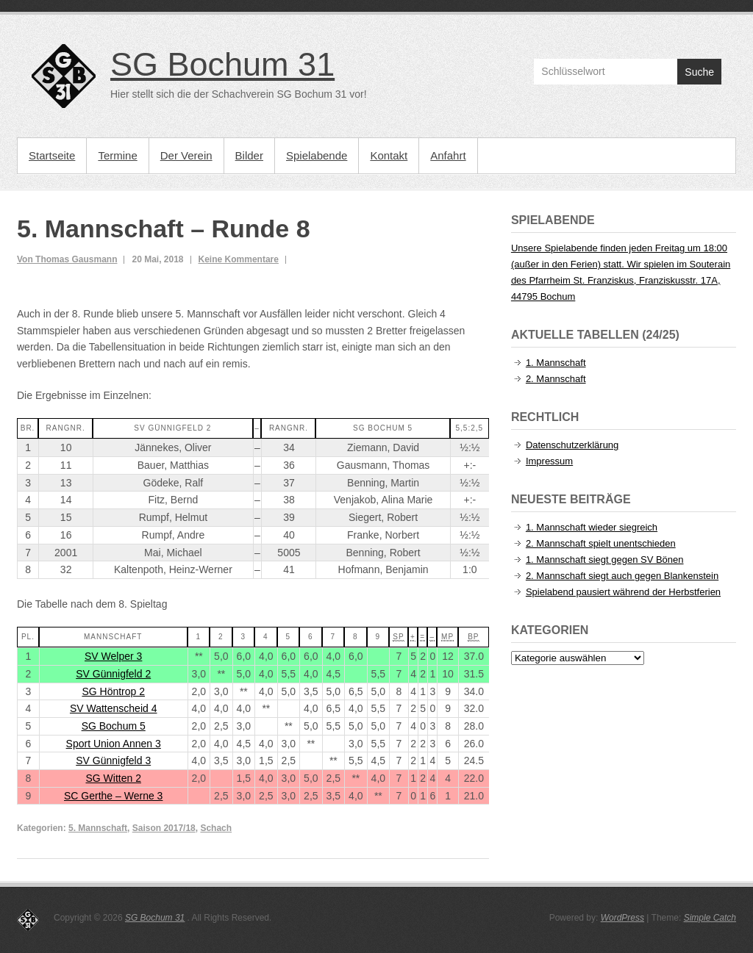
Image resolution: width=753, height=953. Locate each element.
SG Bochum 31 (222, 64)
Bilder (249, 155)
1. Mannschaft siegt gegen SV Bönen (605, 559)
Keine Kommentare (239, 259)
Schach (216, 828)
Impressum (549, 461)
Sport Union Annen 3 (113, 743)
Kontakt (388, 155)
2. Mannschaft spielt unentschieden (601, 543)
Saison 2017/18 (164, 828)
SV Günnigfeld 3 (113, 760)
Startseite (52, 155)
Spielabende (316, 155)
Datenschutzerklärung (572, 444)
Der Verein (186, 155)
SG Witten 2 (112, 778)
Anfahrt (447, 155)
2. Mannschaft (556, 378)
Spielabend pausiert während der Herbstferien (623, 591)
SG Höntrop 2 (113, 691)
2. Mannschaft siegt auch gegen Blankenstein (622, 575)
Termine (117, 155)
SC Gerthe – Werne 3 (113, 796)
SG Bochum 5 (114, 726)
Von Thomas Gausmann (67, 259)
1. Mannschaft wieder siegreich (591, 527)
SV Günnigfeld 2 (113, 674)
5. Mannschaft (97, 828)
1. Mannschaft (556, 362)
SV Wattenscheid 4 (113, 708)
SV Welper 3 (113, 656)
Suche (699, 72)
